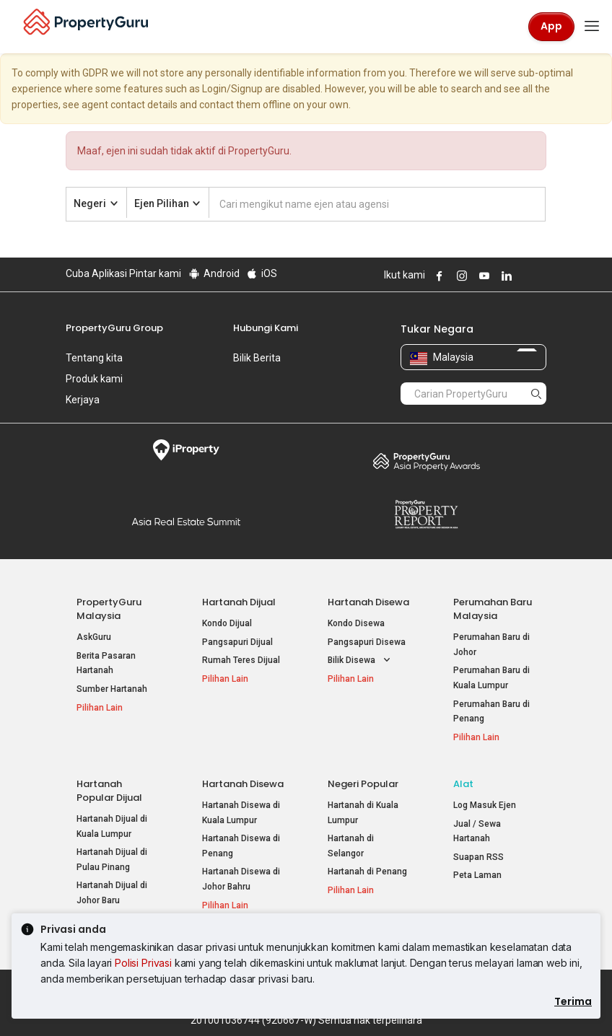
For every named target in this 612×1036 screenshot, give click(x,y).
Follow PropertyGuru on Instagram (459, 275)
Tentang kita (94, 358)
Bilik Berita (257, 358)
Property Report (426, 514)
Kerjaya (83, 399)
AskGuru (93, 637)
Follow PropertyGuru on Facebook (437, 275)
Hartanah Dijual (239, 602)
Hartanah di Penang (367, 871)
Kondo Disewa (356, 623)
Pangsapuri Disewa (367, 642)
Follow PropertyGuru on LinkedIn (504, 275)
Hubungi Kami (265, 328)
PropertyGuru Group (114, 328)
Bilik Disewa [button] (360, 660)
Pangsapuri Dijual (237, 642)
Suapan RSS (478, 857)
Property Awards (426, 461)
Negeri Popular (363, 784)
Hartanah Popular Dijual (109, 790)
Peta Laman (477, 875)
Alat (463, 784)
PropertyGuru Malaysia (108, 609)
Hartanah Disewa (368, 602)
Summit (186, 521)
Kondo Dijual (227, 623)
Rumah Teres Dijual (241, 660)
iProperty (186, 450)
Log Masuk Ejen (484, 805)
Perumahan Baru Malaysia (492, 609)
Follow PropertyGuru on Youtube (482, 275)
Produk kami (94, 379)
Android (213, 273)
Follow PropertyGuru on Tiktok (540, 275)
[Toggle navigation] (591, 27)
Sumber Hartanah (111, 689)
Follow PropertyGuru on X (524, 275)
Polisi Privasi (143, 963)
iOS (261, 273)
